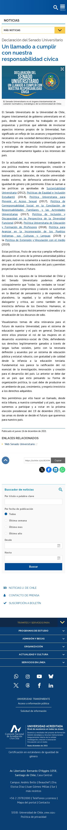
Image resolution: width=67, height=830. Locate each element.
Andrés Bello (28, 782)
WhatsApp (62, 469)
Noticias (11, 20)
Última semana (16, 520)
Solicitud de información (33, 711)
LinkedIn (55, 469)
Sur (53, 786)
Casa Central (44, 775)
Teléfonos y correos (44, 798)
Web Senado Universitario (20, 444)
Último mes (14, 527)
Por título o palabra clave (19, 496)
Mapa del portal (26, 802)
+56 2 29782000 (19, 798)
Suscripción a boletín (25, 603)
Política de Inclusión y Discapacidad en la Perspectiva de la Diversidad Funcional (33, 218)
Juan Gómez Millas (38, 786)
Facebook (48, 469)
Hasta (8, 552)
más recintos (33, 791)
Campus (15, 782)
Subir (5, 460)
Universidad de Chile (31, 812)
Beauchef (44, 782)
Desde (8, 540)
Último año (13, 533)
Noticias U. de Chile (23, 587)
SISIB (14, 812)
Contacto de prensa (24, 595)
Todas (10, 514)
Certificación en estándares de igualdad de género (34, 754)
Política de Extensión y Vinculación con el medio (35, 240)
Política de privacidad (33, 817)
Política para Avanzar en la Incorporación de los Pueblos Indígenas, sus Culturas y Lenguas (33, 231)
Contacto (44, 802)
